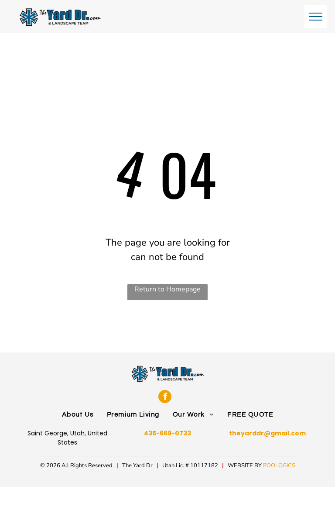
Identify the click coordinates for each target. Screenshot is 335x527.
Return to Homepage (167, 289)
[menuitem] (77, 415)
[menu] (315, 16)
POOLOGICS (279, 465)
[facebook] (164, 396)
